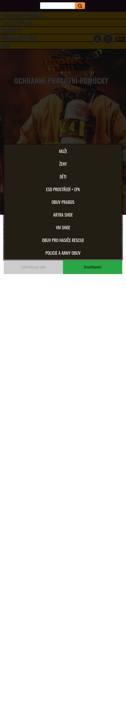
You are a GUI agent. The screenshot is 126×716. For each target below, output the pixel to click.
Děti (63, 177)
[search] (78, 5)
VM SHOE (63, 227)
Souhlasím (93, 267)
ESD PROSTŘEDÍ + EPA (63, 189)
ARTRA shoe (63, 215)
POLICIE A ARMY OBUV (63, 253)
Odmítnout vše (33, 267)
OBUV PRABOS (63, 202)
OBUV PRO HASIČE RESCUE (63, 240)
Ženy (63, 164)
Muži (63, 151)
